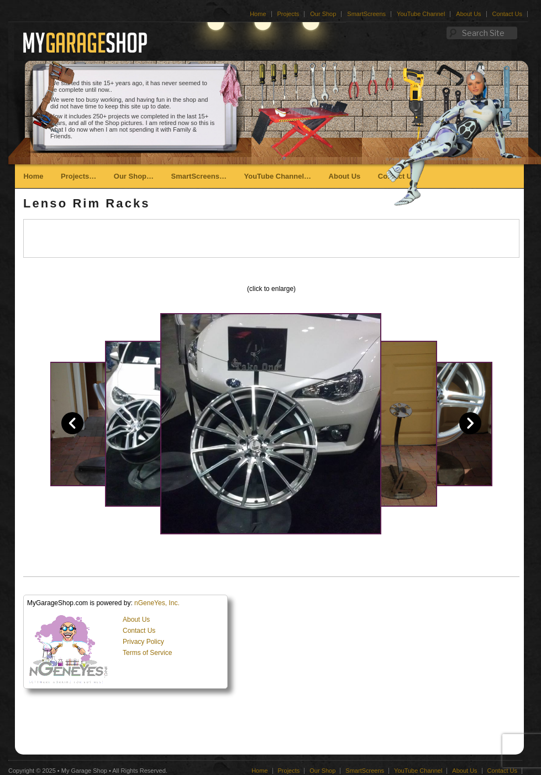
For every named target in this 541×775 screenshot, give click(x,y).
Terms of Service (147, 653)
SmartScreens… (199, 176)
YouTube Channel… (277, 176)
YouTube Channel (421, 14)
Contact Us (507, 14)
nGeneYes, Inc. (157, 603)
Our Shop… (134, 176)
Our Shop (323, 14)
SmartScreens (366, 14)
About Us (468, 14)
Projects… (78, 176)
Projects (288, 14)
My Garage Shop (84, 770)
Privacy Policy (143, 642)
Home (258, 14)
